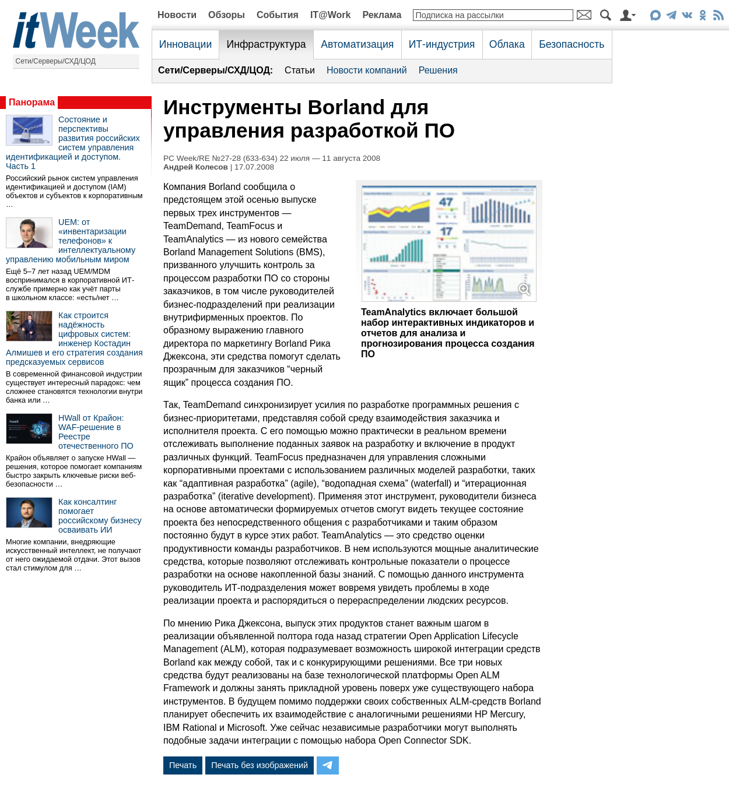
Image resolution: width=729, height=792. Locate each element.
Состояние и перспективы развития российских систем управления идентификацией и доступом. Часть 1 (73, 143)
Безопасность (571, 44)
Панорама (32, 102)
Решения (438, 70)
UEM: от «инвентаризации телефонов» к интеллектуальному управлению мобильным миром (70, 240)
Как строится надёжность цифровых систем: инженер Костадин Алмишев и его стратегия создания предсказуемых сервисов (74, 339)
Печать (183, 765)
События (278, 15)
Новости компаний (367, 70)
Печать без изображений (259, 765)
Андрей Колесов (195, 167)
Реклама (381, 15)
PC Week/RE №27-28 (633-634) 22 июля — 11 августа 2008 (271, 158)
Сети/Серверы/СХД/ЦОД (56, 61)
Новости (177, 15)
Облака (507, 44)
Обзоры (226, 15)
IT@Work (330, 15)
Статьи (300, 70)
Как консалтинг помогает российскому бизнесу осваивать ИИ (100, 515)
